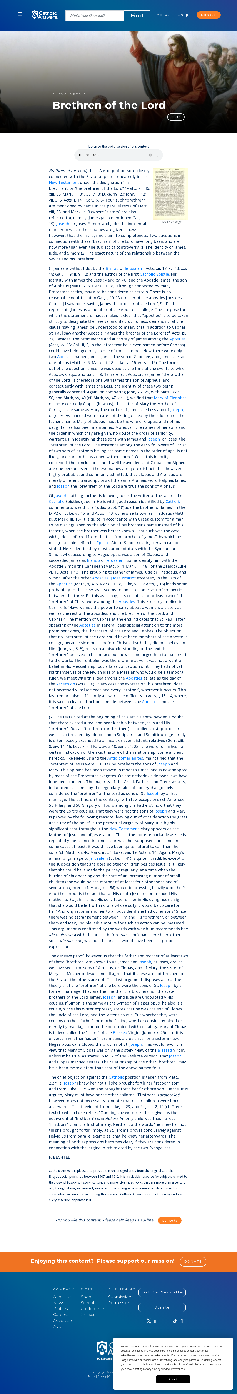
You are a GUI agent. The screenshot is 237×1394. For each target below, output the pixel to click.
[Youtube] (155, 1322)
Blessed (120, 1032)
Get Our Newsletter (163, 1292)
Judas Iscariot (123, 578)
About (163, 15)
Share (176, 117)
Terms (91, 1376)
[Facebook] (141, 1322)
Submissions (120, 1297)
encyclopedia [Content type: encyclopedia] (69, 94)
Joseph (63, 223)
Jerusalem (134, 268)
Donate (208, 15)
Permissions (120, 1302)
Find (137, 15)
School (87, 1302)
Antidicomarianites (125, 758)
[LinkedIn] (181, 1321)
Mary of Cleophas (170, 397)
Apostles (177, 339)
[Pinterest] (168, 1322)
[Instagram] (161, 1322)
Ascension (65, 684)
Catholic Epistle (154, 274)
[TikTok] (175, 1322)
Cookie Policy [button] (193, 1364)
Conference (92, 1308)
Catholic (56, 501)
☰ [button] (20, 14)
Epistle (103, 542)
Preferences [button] (178, 1369)
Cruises (88, 1314)
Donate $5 (169, 1220)
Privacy (102, 1376)
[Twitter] (148, 1322)
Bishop (112, 268)
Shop (183, 15)
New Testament (64, 182)
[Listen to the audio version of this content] (118, 155)
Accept (173, 1379)
